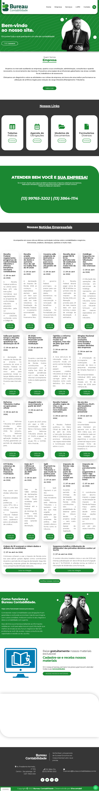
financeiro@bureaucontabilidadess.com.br (79, 770)
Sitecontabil (76, 789)
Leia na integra (10, 326)
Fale (9, 43)
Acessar (12, 149)
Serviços (68, 7)
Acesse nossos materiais (57, 674)
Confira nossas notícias (49, 581)
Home (48, 7)
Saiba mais (49, 88)
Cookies (6, 789)
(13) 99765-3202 (49, 771)
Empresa (58, 7)
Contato (87, 7)
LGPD (78, 7)
